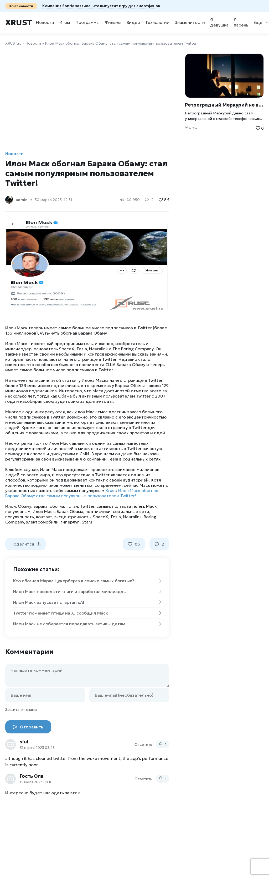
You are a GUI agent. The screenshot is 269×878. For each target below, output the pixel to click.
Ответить (143, 744)
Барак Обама (70, 511)
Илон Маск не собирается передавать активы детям (87, 623)
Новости (45, 22)
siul (24, 742)
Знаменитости (190, 22)
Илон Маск (44, 511)
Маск (151, 506)
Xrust (18, 22)
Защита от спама (21, 709)
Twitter (87, 506)
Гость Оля (31, 776)
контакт (44, 516)
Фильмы (113, 22)
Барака (40, 506)
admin (22, 199)
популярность (19, 516)
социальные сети (131, 511)
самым (103, 506)
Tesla (115, 516)
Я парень (241, 22)
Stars (87, 522)
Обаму (24, 506)
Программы (87, 22)
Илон (10, 506)
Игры (64, 22)
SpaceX (100, 516)
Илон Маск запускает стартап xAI (87, 602)
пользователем (128, 506)
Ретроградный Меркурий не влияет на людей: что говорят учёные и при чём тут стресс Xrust (224, 105)
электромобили (42, 522)
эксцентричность (72, 516)
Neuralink (132, 516)
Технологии (157, 22)
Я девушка (219, 22)
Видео (133, 22)
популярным (17, 511)
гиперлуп (70, 522)
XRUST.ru (13, 43)
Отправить (28, 726)
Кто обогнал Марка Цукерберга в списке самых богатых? (87, 580)
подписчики (98, 511)
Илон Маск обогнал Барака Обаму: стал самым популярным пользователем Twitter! (81, 493)
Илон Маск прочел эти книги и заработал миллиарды (87, 591)
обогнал (58, 506)
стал (73, 506)
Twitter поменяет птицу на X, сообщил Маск (87, 613)
